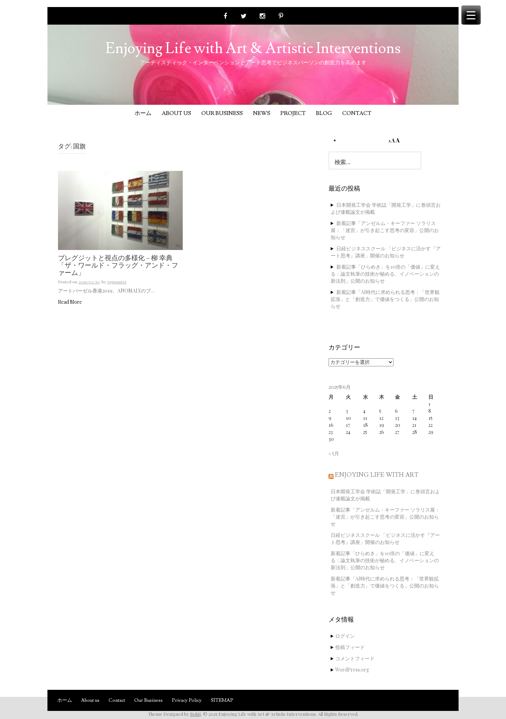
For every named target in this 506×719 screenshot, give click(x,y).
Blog (324, 113)
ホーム (143, 113)
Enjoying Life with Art (377, 475)
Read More (70, 301)
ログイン (345, 636)
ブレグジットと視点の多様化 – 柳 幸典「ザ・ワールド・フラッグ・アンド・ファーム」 (118, 266)
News (261, 113)
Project (293, 113)
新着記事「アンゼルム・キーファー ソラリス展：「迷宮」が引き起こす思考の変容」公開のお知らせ (385, 230)
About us (176, 113)
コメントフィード (355, 658)
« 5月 (334, 453)
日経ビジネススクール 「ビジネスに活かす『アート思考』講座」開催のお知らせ (386, 252)
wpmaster (116, 281)
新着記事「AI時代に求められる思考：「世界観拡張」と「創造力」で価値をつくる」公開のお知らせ (385, 299)
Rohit (195, 714)
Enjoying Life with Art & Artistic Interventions (253, 48)
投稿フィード (350, 647)
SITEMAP (222, 700)
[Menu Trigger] (471, 15)
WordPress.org (352, 669)
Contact (356, 113)
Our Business (222, 113)
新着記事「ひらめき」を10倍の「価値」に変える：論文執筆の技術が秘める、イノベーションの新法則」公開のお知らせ (385, 273)
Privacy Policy (187, 700)
